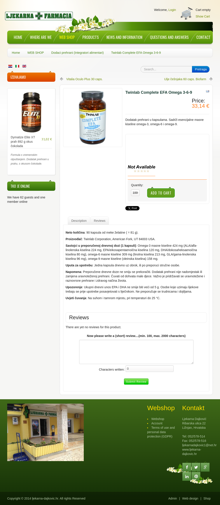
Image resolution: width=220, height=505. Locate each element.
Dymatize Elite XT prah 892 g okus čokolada (23, 141)
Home (16, 52)
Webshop (157, 419)
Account (156, 423)
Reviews (99, 220)
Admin (172, 498)
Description (79, 220)
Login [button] (172, 10)
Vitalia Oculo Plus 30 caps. (84, 79)
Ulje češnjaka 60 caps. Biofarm (185, 79)
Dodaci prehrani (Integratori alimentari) (77, 52)
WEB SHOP (35, 52)
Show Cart (203, 16)
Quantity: (137, 185)
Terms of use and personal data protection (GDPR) (161, 432)
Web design (190, 498)
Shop (207, 498)
